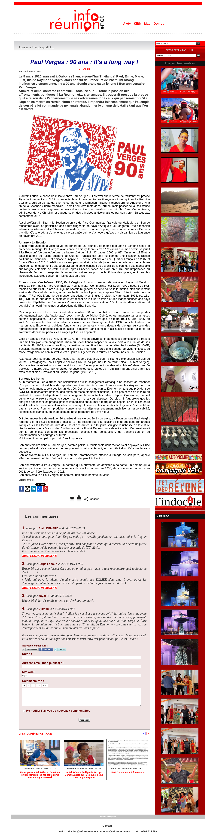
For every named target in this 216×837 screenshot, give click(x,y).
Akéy (127, 23)
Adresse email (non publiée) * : (43, 663)
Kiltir (138, 23)
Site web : (28, 672)
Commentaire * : (33, 681)
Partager (91, 498)
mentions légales (108, 816)
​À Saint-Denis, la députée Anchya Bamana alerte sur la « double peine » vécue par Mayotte (84, 775)
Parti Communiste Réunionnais (128, 772)
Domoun (160, 23)
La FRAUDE (163, 516)
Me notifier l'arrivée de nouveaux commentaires (58, 710)
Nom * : (27, 653)
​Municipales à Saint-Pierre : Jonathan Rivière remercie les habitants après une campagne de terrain (40, 775)
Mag (147, 23)
